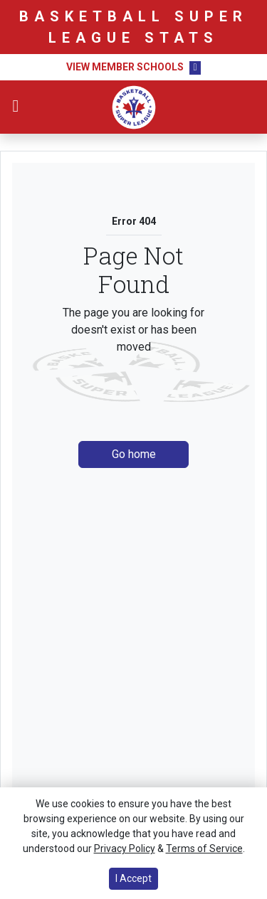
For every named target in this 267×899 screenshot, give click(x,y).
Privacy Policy (124, 848)
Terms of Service (204, 848)
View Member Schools (125, 67)
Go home (134, 454)
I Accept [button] (133, 878)
